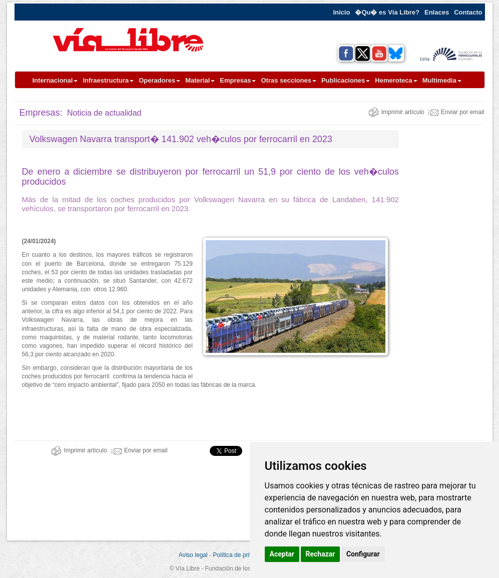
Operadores (159, 80)
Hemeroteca (396, 80)
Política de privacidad (241, 554)
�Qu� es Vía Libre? (387, 12)
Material (200, 80)
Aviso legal (193, 554)
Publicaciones (345, 80)
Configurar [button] (363, 554)
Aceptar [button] (282, 554)
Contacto (468, 12)
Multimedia (441, 80)
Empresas (238, 80)
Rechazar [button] (320, 554)
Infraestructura (108, 80)
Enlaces (436, 12)
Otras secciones (288, 80)
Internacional (55, 80)
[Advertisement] (454, 280)
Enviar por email (456, 112)
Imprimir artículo (396, 112)
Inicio (341, 12)
